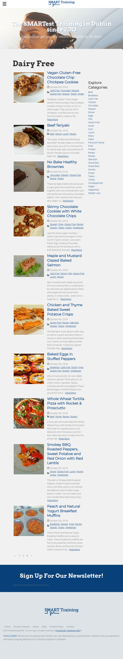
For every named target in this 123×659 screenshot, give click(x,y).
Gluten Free (55, 94)
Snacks (66, 94)
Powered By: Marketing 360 (67, 630)
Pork (90, 146)
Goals (91, 125)
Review (91, 156)
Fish (70, 273)
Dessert (75, 90)
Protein (91, 149)
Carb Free (55, 90)
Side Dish (74, 322)
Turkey (91, 179)
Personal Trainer (96, 142)
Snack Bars (93, 166)
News (91, 136)
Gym (90, 129)
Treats (73, 94)
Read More (52, 119)
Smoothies (93, 163)
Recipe (73, 134)
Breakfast (55, 367)
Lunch (66, 134)
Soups (91, 173)
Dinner (58, 134)
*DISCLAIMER (10, 636)
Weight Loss (94, 193)
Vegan (81, 94)
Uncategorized (95, 183)
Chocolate (66, 90)
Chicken (92, 102)
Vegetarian (78, 227)
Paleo (91, 139)
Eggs (60, 224)
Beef (52, 134)
